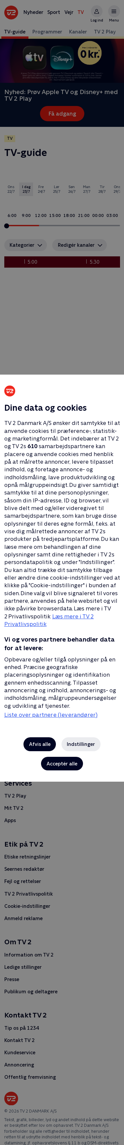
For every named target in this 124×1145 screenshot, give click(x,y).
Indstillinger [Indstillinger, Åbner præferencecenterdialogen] (81, 744)
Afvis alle (40, 744)
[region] (62, 572)
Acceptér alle (62, 763)
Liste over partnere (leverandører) (51, 714)
